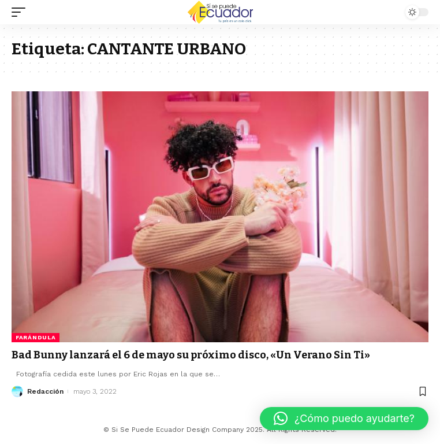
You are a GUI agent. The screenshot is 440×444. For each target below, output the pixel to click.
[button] (344, 418)
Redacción (45, 391)
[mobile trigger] (21, 12)
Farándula (35, 337)
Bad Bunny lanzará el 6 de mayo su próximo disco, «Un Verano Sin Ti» (191, 355)
